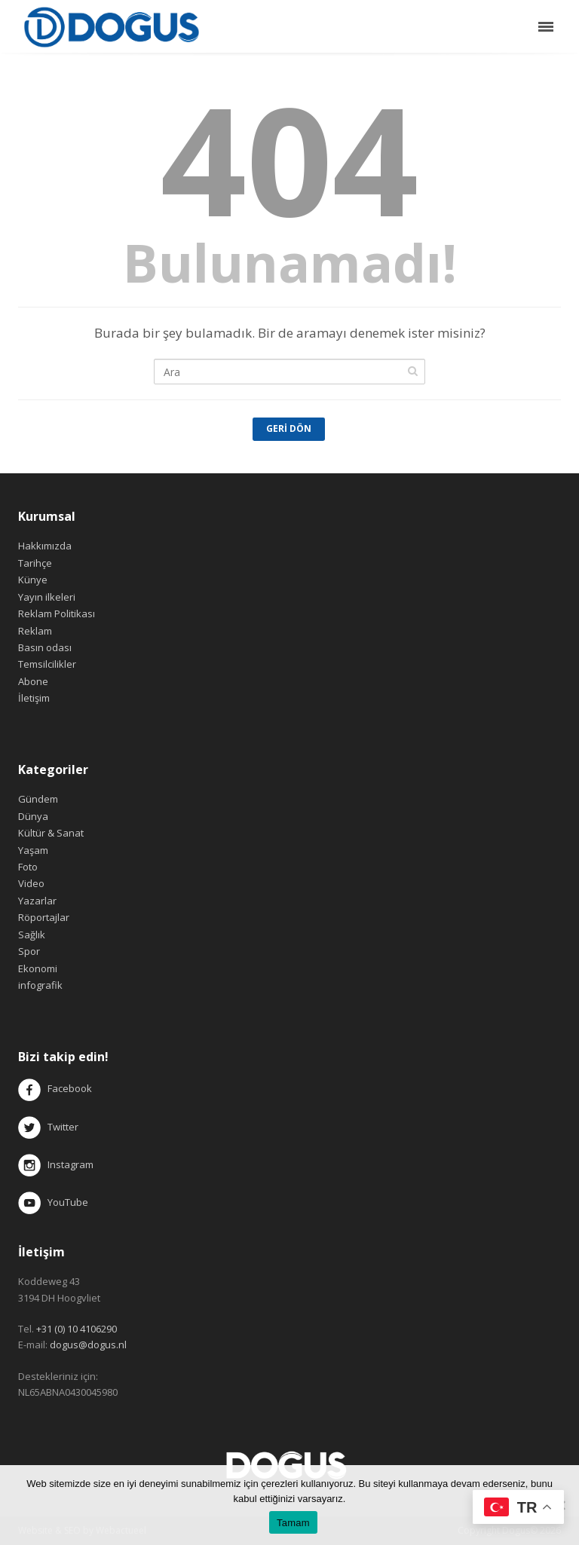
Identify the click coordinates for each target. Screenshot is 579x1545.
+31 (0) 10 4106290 (76, 1328)
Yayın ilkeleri (46, 597)
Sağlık (31, 934)
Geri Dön (288, 428)
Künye (32, 579)
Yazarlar (37, 900)
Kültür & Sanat (51, 833)
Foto (28, 866)
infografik (40, 985)
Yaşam (33, 850)
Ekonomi (37, 968)
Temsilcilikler (47, 664)
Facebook (69, 1089)
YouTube (53, 1202)
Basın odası (45, 647)
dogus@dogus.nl (88, 1344)
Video (31, 883)
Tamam (293, 1522)
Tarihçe (35, 563)
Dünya (33, 816)
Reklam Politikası (56, 613)
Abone (33, 681)
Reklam (35, 631)
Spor (29, 951)
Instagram (57, 1164)
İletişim (34, 698)
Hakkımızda (45, 545)
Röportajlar (43, 917)
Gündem (38, 799)
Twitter (48, 1127)
